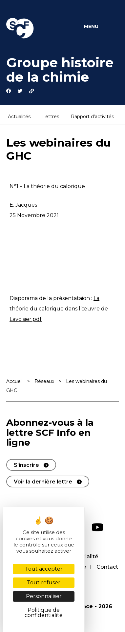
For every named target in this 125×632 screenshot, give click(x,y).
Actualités (19, 116)
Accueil (14, 381)
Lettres (50, 116)
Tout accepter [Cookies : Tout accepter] (44, 569)
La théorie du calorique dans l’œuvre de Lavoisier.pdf (59, 308)
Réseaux (44, 381)
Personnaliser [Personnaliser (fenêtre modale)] (44, 596)
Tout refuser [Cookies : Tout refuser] (43, 582)
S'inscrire (26, 465)
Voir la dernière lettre (43, 482)
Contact (107, 567)
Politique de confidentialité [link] (44, 612)
